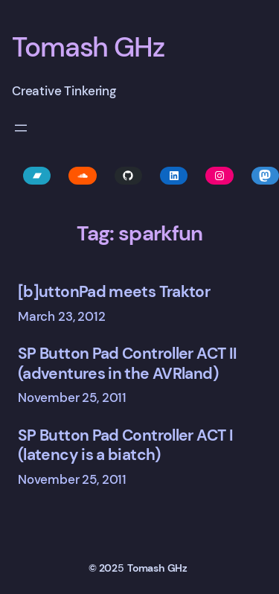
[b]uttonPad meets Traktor (114, 291)
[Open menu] (21, 128)
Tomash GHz (88, 47)
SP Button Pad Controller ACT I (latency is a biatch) (125, 445)
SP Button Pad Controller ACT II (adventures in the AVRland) (127, 363)
